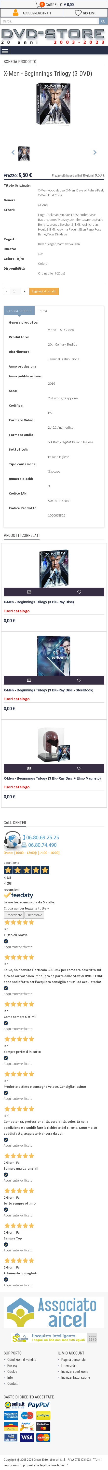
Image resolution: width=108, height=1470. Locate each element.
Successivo (34, 915)
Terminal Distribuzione (63, 359)
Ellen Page (86, 229)
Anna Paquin (69, 229)
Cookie (12, 1372)
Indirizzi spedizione (74, 1372)
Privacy (12, 1365)
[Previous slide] (13, 153)
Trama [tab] (42, 310)
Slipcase (54, 471)
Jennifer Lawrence (82, 219)
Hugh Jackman (48, 214)
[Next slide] (94, 153)
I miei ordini (69, 1365)
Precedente (14, 915)
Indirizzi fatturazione (75, 1377)
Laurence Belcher (58, 224)
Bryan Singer (47, 244)
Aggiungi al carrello (44, 291)
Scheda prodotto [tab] (19, 310)
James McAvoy (58, 219)
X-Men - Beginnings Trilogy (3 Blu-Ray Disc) (39, 602)
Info (10, 1377)
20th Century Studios (62, 344)
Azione (43, 205)
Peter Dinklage (57, 234)
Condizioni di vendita (21, 1360)
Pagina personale (73, 1360)
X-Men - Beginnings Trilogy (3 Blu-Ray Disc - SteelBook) (48, 690)
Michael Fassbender (74, 214)
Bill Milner (78, 224)
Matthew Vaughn (68, 244)
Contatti (12, 1383)
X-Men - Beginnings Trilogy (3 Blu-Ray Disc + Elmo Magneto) (52, 778)
